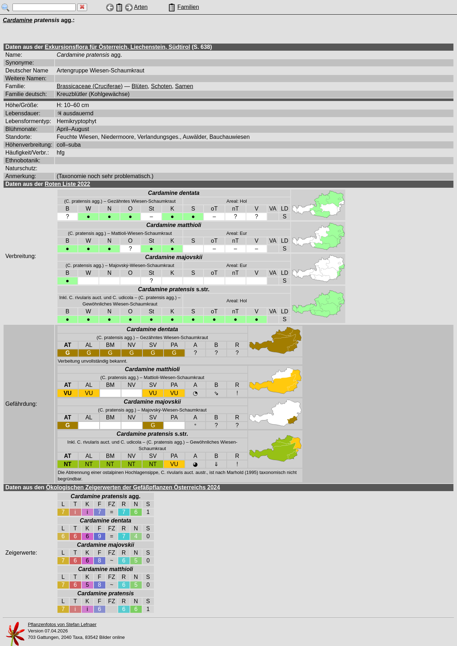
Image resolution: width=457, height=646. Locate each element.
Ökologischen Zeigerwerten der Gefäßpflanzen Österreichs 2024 (133, 487)
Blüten (139, 86)
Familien (188, 7)
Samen (184, 86)
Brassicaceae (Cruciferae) (90, 86)
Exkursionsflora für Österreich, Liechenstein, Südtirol (117, 47)
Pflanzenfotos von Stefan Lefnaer (62, 624)
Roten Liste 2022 (67, 184)
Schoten (161, 86)
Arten (140, 7)
